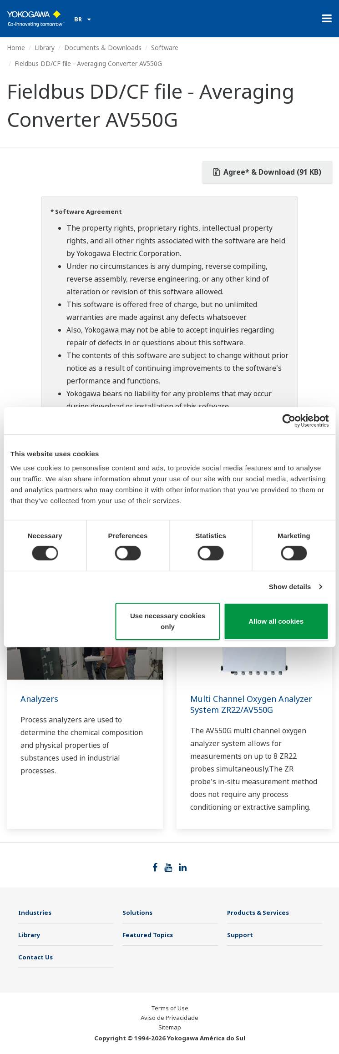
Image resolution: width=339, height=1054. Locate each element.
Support (240, 935)
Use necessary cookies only (167, 621)
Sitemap (169, 1027)
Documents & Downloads (103, 47)
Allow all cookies (276, 621)
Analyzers (39, 698)
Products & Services (258, 912)
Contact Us (35, 957)
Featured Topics (147, 935)
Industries (34, 912)
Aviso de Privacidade (169, 1018)
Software (164, 47)
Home (16, 47)
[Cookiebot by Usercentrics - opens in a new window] (289, 420)
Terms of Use (169, 1008)
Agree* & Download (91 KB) (267, 172)
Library (45, 47)
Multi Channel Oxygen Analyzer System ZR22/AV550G (251, 704)
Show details (290, 586)
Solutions (137, 912)
